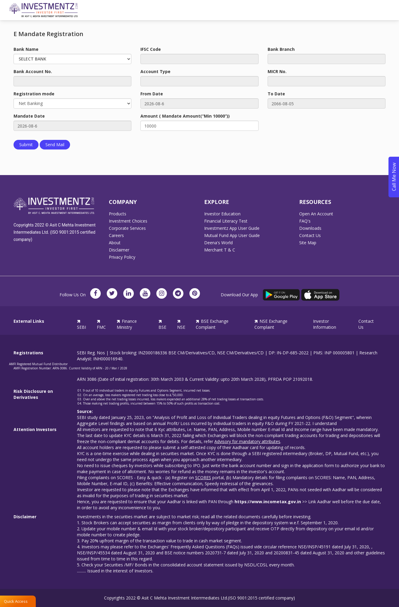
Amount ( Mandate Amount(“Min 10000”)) (185, 116)
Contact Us (310, 235)
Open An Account (316, 214)
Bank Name (26, 49)
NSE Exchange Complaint (270, 324)
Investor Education (222, 214)
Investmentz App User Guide (231, 228)
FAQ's (305, 221)
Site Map (307, 243)
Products (117, 214)
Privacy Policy (122, 257)
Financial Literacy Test (225, 221)
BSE (162, 324)
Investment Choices (128, 221)
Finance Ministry (127, 324)
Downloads (310, 228)
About (115, 243)
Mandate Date (29, 116)
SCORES (203, 477)
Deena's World (218, 243)
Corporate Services (127, 228)
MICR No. (277, 71)
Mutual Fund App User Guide (232, 235)
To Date (276, 94)
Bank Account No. (33, 71)
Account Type (155, 71)
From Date (151, 94)
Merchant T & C (219, 250)
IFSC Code (150, 49)
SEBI (81, 324)
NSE (181, 324)
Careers (116, 235)
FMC (101, 324)
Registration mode (34, 94)
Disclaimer (119, 250)
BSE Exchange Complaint (212, 324)
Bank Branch (281, 49)
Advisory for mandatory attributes (247, 441)
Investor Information (324, 324)
